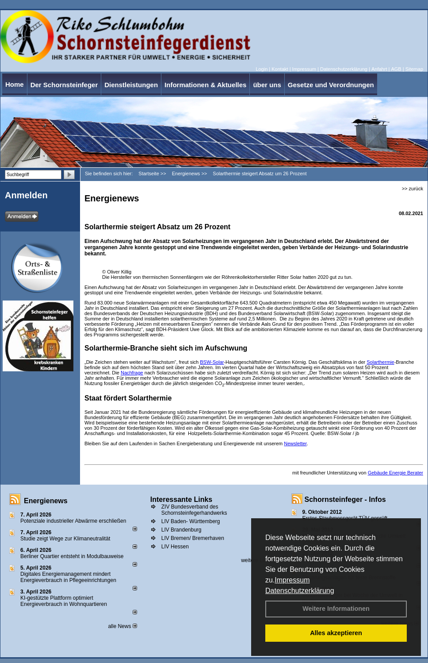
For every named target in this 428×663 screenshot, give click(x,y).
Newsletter (295, 443)
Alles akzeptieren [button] (336, 632)
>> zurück (412, 188)
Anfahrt (379, 69)
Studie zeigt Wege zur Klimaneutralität (65, 539)
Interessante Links (181, 499)
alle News (122, 626)
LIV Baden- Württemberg (190, 521)
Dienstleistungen (131, 85)
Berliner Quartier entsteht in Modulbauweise (71, 556)
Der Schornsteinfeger (64, 85)
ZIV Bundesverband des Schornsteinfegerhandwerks (194, 510)
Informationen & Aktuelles (205, 85)
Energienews (46, 501)
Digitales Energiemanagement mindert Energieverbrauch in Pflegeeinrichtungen (68, 577)
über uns (267, 85)
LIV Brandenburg (181, 530)
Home (14, 84)
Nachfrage (132, 372)
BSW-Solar (212, 362)
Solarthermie (380, 362)
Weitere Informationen (336, 608)
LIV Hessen (175, 547)
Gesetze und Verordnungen (331, 85)
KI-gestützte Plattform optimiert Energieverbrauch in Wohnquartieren (63, 601)
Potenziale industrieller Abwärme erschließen (73, 521)
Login (262, 69)
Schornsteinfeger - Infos (345, 499)
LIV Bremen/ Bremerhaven (192, 538)
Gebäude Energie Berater (395, 472)
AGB (396, 69)
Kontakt (279, 69)
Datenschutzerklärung (299, 590)
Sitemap (414, 69)
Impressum (292, 580)
